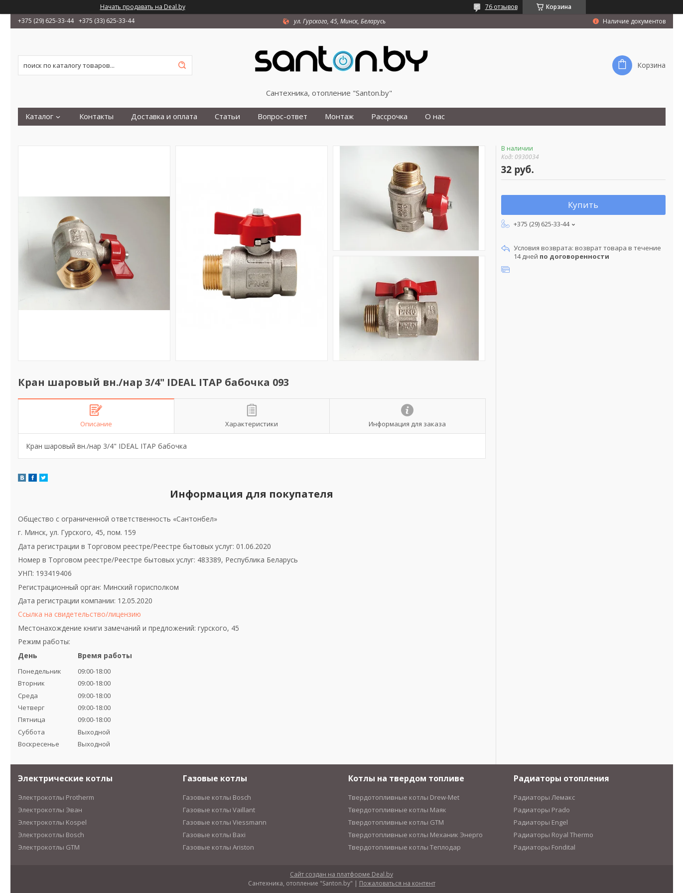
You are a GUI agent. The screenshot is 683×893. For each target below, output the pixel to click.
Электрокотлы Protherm (56, 797)
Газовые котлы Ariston (218, 847)
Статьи (227, 116)
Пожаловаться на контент (397, 883)
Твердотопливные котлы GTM (396, 822)
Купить (583, 204)
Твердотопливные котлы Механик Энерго (415, 834)
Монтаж (339, 116)
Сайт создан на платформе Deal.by (341, 874)
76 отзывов (501, 6)
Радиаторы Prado (542, 809)
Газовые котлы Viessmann (225, 822)
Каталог (39, 116)
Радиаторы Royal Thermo (553, 834)
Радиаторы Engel (541, 822)
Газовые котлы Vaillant (219, 809)
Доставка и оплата (164, 116)
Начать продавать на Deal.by (142, 6)
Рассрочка (389, 116)
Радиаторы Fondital (544, 847)
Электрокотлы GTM (49, 847)
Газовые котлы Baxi (214, 834)
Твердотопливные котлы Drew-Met (403, 797)
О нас (435, 116)
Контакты (96, 116)
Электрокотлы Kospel (52, 822)
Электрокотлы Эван (50, 809)
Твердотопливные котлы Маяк (397, 809)
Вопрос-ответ (282, 116)
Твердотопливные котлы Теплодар (404, 847)
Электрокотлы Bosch (51, 834)
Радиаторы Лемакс (544, 797)
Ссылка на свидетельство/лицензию (79, 614)
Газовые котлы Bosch (217, 797)
